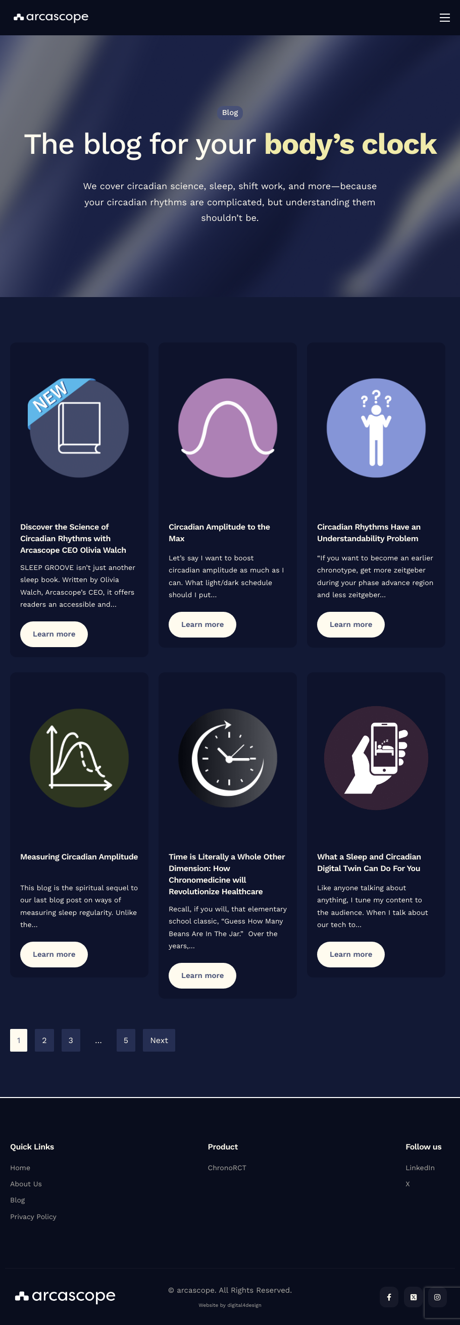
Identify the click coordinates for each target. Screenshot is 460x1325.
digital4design (244, 1305)
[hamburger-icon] (445, 18)
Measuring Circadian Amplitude (79, 857)
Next (159, 1041)
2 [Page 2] (44, 1041)
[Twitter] (413, 1297)
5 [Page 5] (126, 1041)
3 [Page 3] (71, 1041)
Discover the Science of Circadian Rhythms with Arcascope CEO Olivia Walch (73, 539)
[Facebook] (389, 1297)
